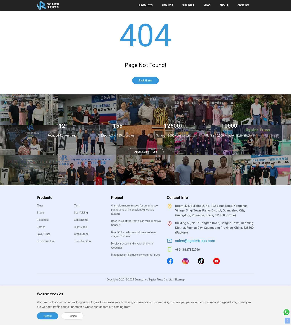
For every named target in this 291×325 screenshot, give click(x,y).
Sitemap (180, 279)
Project (167, 5)
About (224, 5)
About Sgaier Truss (145, 151)
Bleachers (43, 219)
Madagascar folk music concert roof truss (135, 254)
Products (146, 5)
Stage (40, 212)
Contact (243, 5)
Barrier (41, 226)
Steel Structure (46, 241)
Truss (40, 205)
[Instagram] (185, 261)
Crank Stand (81, 233)
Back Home (145, 80)
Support (188, 5)
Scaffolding (81, 212)
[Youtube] (216, 261)
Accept (48, 315)
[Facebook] (170, 261)
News (207, 5)
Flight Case (80, 226)
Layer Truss (43, 233)
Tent (76, 205)
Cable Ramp (81, 219)
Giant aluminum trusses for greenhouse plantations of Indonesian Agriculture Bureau (134, 209)
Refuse (72, 315)
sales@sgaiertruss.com (195, 241)
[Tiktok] (201, 261)
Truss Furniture (83, 241)
